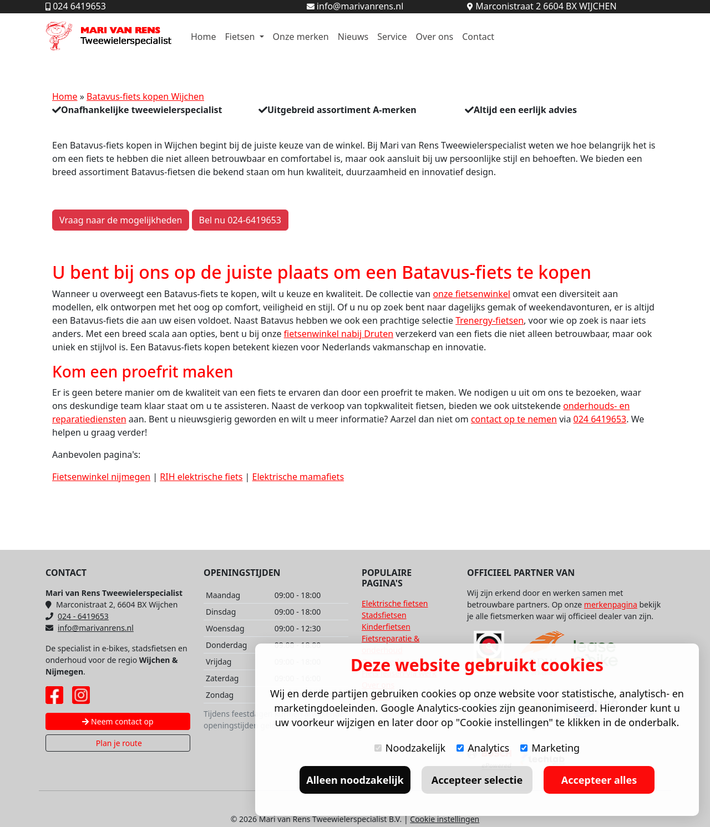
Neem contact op (117, 721)
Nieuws (353, 36)
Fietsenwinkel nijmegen (101, 477)
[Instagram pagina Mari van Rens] (81, 695)
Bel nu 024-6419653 (240, 220)
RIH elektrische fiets (201, 477)
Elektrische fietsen (395, 603)
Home (203, 36)
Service (392, 36)
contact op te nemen (514, 419)
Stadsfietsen (384, 615)
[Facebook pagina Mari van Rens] (54, 695)
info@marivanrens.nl (89, 627)
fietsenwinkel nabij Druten (338, 334)
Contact (478, 36)
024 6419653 (600, 419)
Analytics (483, 747)
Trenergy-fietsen (489, 320)
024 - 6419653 (77, 616)
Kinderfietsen (386, 626)
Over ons (435, 36)
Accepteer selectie (477, 780)
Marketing (550, 747)
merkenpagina (610, 604)
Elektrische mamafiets (298, 477)
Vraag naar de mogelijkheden (120, 220)
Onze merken (301, 36)
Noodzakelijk (409, 747)
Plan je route (118, 743)
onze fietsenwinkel (471, 294)
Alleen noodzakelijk (354, 780)
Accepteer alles (599, 780)
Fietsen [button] (241, 36)
